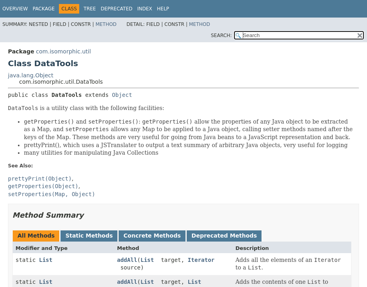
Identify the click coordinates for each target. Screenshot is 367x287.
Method (106, 24)
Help (163, 9)
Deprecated (117, 9)
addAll (127, 260)
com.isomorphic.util (63, 51)
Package (44, 9)
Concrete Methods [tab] (152, 235)
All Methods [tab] (36, 235)
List (46, 260)
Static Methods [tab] (89, 235)
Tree (90, 9)
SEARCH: (221, 35)
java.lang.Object (30, 75)
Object (122, 95)
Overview (15, 9)
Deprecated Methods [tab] (224, 235)
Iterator (201, 260)
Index (144, 9)
